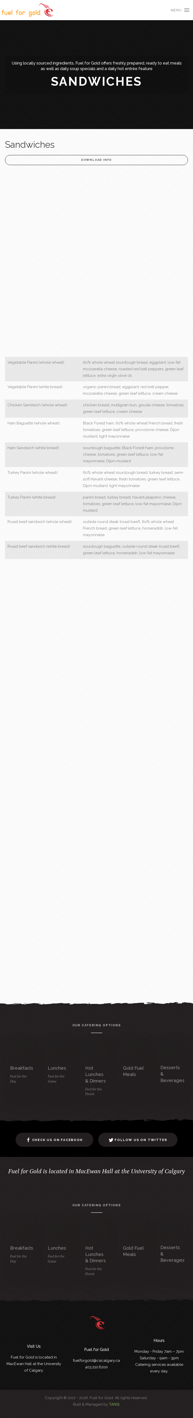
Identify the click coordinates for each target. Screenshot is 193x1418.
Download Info (96, 160)
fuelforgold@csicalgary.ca (96, 1359)
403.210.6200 (96, 1366)
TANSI (114, 1404)
